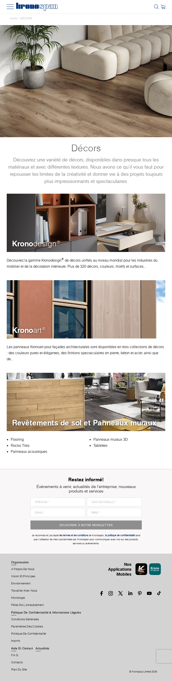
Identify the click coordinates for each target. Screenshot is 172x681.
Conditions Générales (25, 619)
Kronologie (18, 598)
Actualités (42, 648)
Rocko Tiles (20, 445)
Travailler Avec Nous (24, 590)
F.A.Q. (15, 655)
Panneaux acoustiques (29, 451)
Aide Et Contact (22, 648)
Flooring (17, 439)
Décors (26, 18)
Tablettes (100, 445)
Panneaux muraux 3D (110, 439)
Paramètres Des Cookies (27, 626)
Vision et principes (23, 576)
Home (13, 18)
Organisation (20, 562)
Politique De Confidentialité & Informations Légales (46, 612)
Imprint (15, 641)
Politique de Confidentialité (28, 633)
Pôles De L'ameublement (27, 605)
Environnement (20, 583)
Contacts (17, 662)
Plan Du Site (19, 669)
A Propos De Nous (22, 569)
